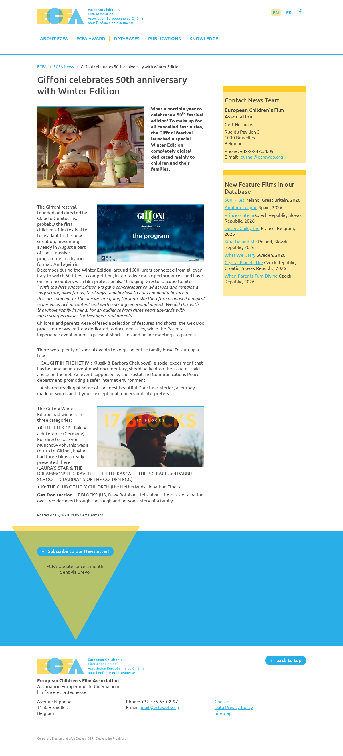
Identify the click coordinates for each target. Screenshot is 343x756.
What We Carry (240, 255)
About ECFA (54, 38)
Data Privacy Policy (234, 707)
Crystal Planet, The (244, 262)
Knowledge (203, 38)
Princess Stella (239, 215)
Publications (164, 38)
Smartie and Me (241, 241)
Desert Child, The (242, 228)
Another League (241, 207)
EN (276, 12)
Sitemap (223, 713)
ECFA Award (90, 38)
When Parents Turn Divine (251, 275)
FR (289, 12)
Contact (222, 701)
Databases (127, 38)
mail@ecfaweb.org (160, 707)
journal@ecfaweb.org (261, 156)
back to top (289, 660)
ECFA (42, 66)
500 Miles (234, 200)
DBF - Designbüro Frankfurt (106, 738)
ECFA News (63, 66)
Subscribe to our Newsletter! (78, 551)
